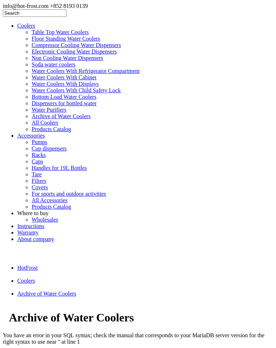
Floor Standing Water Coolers (66, 39)
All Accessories (50, 200)
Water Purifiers (49, 110)
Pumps (39, 142)
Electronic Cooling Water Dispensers (74, 51)
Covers (40, 187)
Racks (39, 155)
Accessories (31, 136)
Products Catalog (51, 129)
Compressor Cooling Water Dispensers (76, 45)
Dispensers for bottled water (64, 103)
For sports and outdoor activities (69, 194)
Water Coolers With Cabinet (64, 77)
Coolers (26, 26)
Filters (39, 181)
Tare (37, 174)
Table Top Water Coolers (60, 32)
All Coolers (45, 123)
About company (35, 239)
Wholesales (45, 220)
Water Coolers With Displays (65, 84)
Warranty (27, 232)
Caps (37, 161)
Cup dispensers (49, 148)
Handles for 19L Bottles (59, 168)
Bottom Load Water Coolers (64, 97)
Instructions (31, 226)
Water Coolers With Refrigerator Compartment (86, 71)
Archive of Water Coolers (61, 116)
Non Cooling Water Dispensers (67, 58)
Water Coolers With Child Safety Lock (76, 90)
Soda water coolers (53, 64)
